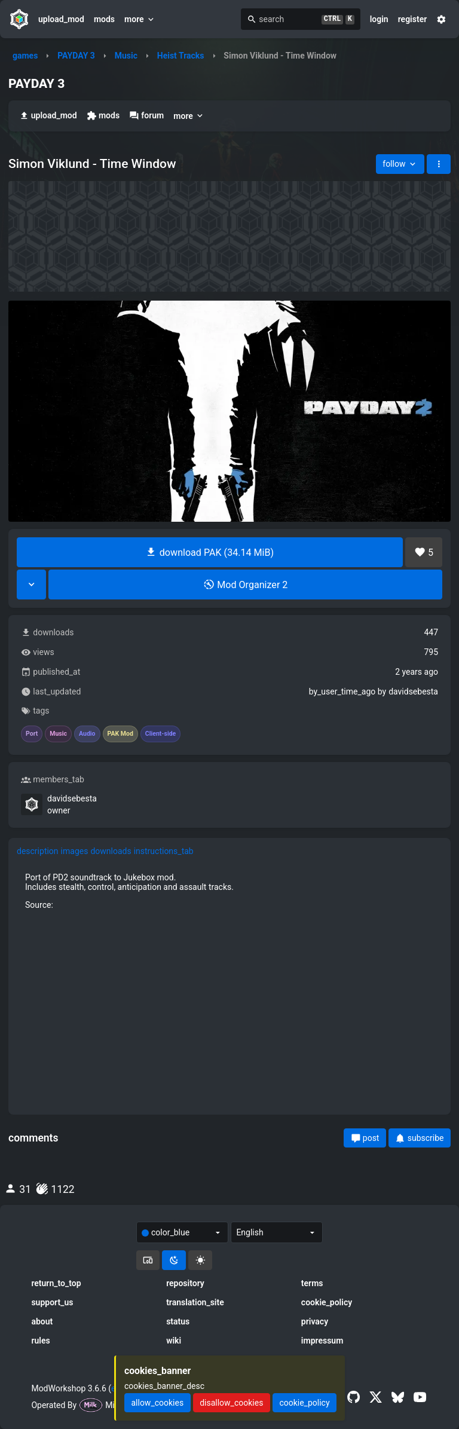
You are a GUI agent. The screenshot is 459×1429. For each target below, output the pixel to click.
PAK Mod (120, 734)
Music (126, 55)
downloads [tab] (110, 851)
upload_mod (61, 19)
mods (104, 19)
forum (146, 116)
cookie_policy (326, 1302)
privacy (314, 1321)
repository (185, 1283)
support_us (52, 1302)
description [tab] (38, 851)
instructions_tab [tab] (164, 851)
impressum (322, 1340)
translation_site (195, 1302)
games (25, 55)
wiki (173, 1340)
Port (32, 734)
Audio (87, 734)
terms (312, 1283)
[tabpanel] (229, 985)
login (379, 19)
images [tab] (74, 851)
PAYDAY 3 (76, 55)
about (42, 1321)
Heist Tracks (180, 55)
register (412, 19)
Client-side (160, 734)
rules (40, 1340)
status (177, 1321)
